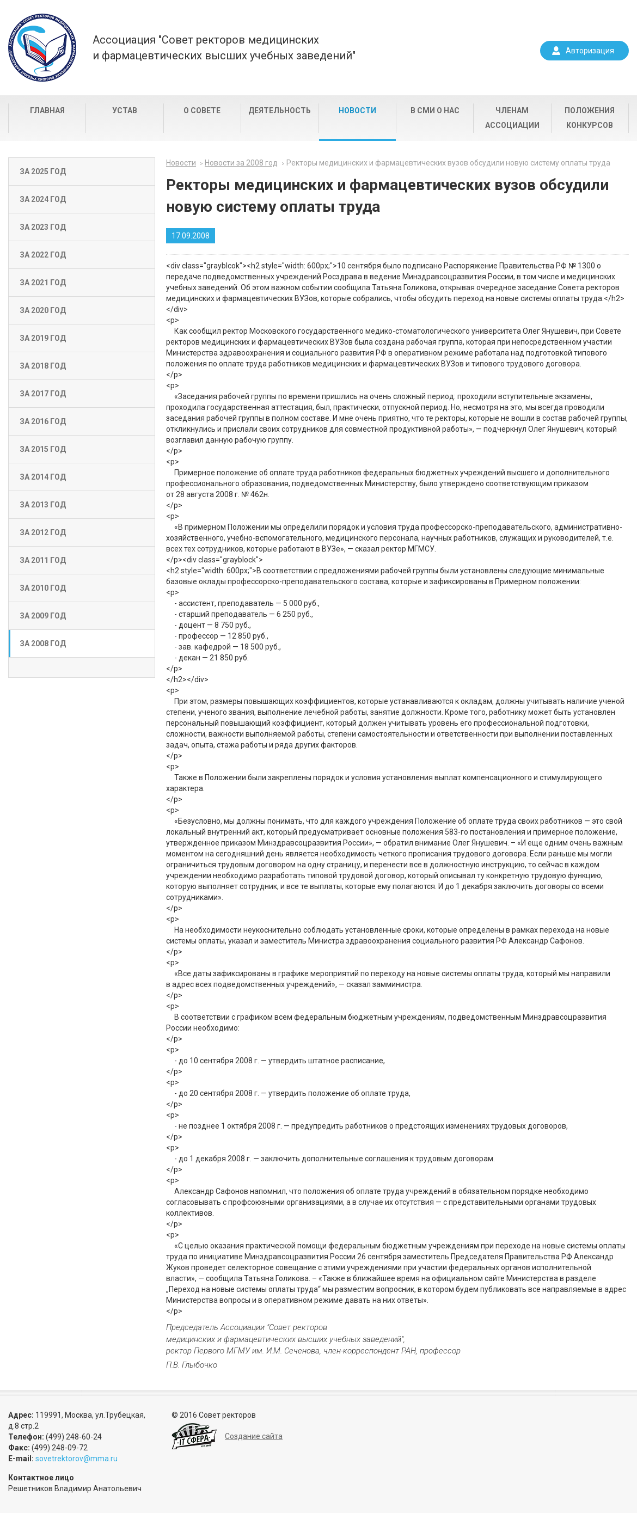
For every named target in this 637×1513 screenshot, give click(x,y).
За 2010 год (43, 588)
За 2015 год (43, 449)
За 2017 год (43, 393)
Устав (124, 110)
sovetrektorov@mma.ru (76, 1458)
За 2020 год (43, 310)
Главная (47, 110)
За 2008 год (43, 643)
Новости (357, 110)
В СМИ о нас (435, 110)
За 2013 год (43, 504)
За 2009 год (43, 615)
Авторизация (590, 50)
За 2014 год (43, 477)
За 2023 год (43, 227)
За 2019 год (43, 338)
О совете (201, 110)
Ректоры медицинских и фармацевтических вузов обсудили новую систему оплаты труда (448, 162)
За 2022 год (43, 254)
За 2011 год (43, 560)
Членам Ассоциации (512, 118)
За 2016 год (43, 421)
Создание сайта (254, 1436)
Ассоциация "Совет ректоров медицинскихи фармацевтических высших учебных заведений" (224, 47)
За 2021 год (43, 282)
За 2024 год (43, 199)
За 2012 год (43, 532)
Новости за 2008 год (241, 162)
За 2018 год (43, 366)
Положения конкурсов (590, 118)
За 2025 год (43, 171)
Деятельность (279, 110)
